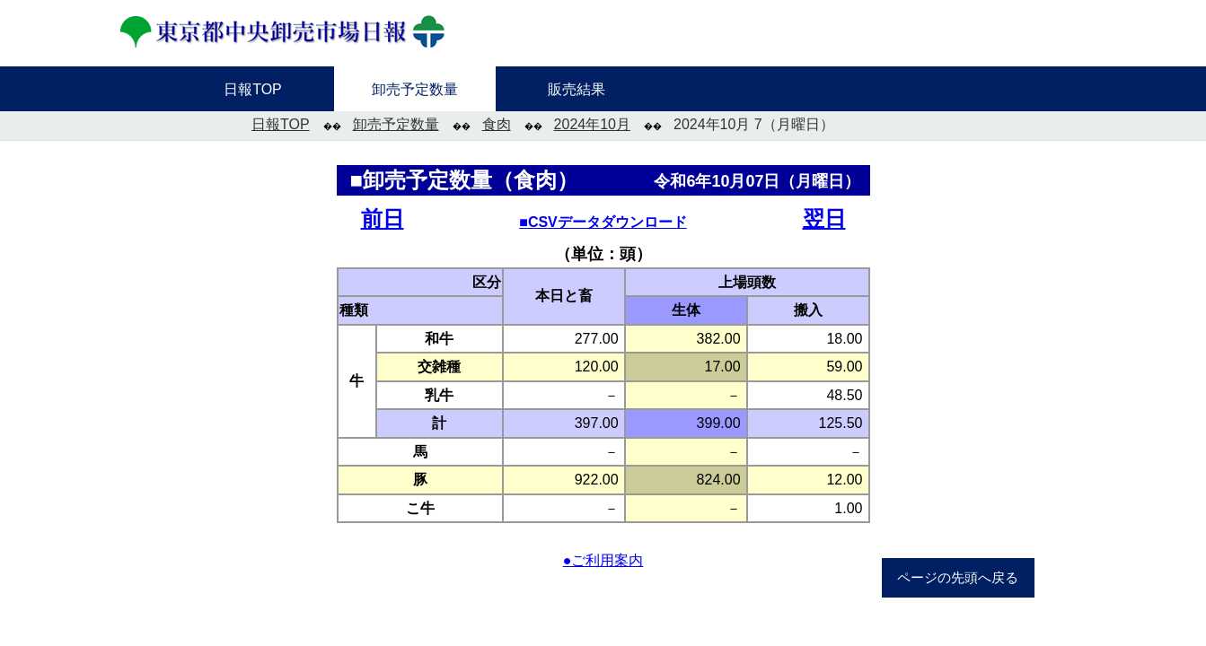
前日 (382, 218)
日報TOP (280, 124)
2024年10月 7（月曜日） (753, 124)
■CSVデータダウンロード (603, 222)
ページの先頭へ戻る (957, 578)
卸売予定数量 (396, 124)
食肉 (496, 124)
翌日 (824, 218)
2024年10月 (592, 124)
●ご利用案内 (603, 560)
